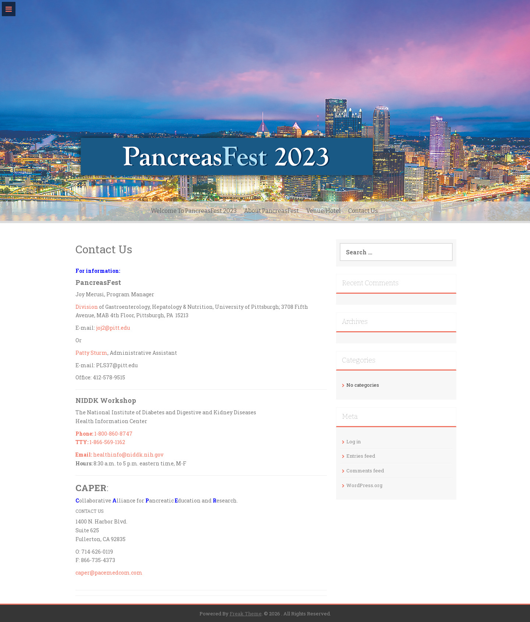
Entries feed (360, 456)
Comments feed (365, 470)
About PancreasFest (271, 210)
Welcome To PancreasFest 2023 (194, 210)
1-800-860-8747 (103, 433)
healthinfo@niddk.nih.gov (119, 454)
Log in (353, 441)
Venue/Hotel (323, 210)
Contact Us (363, 210)
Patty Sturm (91, 352)
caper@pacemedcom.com (108, 572)
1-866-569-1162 (100, 442)
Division (86, 306)
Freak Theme (246, 613)
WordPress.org (364, 485)
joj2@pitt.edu (113, 327)
